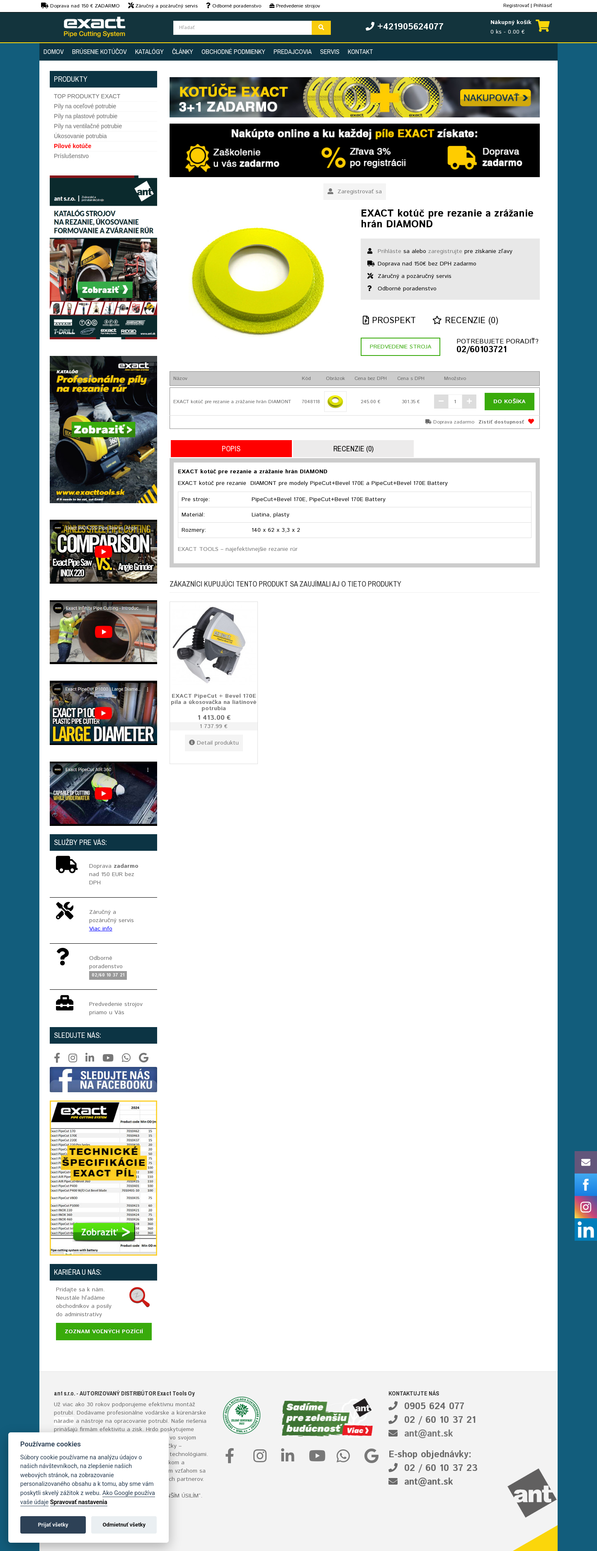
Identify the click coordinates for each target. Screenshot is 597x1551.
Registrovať (516, 5)
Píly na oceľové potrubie (85, 106)
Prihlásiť (543, 5)
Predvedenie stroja (400, 347)
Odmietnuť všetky (124, 1525)
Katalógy (149, 51)
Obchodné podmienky (233, 51)
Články (182, 51)
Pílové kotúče (72, 146)
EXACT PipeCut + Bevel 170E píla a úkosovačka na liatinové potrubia (214, 702)
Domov (54, 51)
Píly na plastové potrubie (85, 116)
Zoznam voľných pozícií (104, 1331)
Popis (231, 448)
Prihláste (389, 251)
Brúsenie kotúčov (99, 51)
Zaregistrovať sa (355, 191)
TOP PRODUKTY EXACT (87, 96)
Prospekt (389, 321)
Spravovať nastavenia (78, 1502)
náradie (64, 1421)
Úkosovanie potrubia (80, 136)
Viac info (100, 929)
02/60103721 (481, 350)
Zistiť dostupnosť (501, 422)
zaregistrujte (445, 251)
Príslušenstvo (71, 156)
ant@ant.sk (428, 1434)
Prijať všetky (53, 1525)
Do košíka (509, 401)
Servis (330, 51)
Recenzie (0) (465, 321)
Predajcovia (293, 51)
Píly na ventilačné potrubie (88, 126)
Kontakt (360, 51)
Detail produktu (214, 743)
